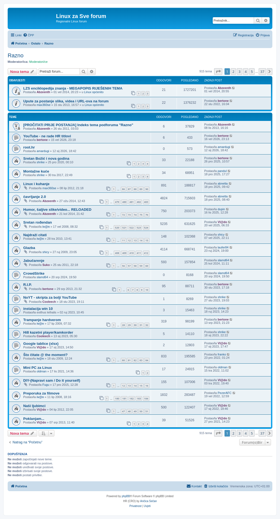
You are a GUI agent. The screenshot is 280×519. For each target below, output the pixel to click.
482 (139, 202)
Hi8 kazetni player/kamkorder (48, 332)
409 (124, 253)
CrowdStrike (34, 273)
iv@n (46, 226)
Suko (46, 264)
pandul (222, 171)
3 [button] (239, 71)
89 (140, 189)
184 (146, 398)
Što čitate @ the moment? (45, 355)
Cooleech (49, 301)
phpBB (126, 496)
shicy (221, 234)
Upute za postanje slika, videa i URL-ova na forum (66, 101)
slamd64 (223, 260)
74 (135, 215)
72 (123, 215)
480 (124, 202)
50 (140, 411)
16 (146, 385)
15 (146, 240)
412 (146, 253)
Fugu (45, 384)
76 (146, 215)
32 (146, 325)
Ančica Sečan (148, 501)
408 (117, 253)
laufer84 (223, 247)
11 (123, 240)
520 (117, 227)
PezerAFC (225, 393)
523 (139, 227)
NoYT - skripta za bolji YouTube (50, 297)
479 (117, 202)
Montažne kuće (36, 171)
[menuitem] (28, 35)
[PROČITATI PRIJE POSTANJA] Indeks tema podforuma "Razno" (78, 125)
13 (135, 240)
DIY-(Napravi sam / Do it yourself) (51, 380)
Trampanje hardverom (42, 320)
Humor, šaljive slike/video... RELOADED (57, 209)
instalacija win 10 (38, 309)
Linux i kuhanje (36, 184)
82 (135, 360)
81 (129, 360)
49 (135, 411)
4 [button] (246, 71)
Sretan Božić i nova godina (46, 158)
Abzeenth (43, 92)
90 (146, 189)
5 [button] (252, 71)
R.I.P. (27, 285)
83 (140, 360)
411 (139, 253)
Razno (16, 55)
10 (146, 290)
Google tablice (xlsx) (41, 344)
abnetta (223, 183)
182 (132, 398)
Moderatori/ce (38, 61)
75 (140, 215)
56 (123, 266)
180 (117, 398)
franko (222, 354)
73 (129, 215)
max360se (44, 104)
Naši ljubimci (34, 406)
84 (146, 360)
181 (124, 398)
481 (132, 202)
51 (146, 411)
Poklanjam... (33, 419)
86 (123, 189)
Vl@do (222, 222)
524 (146, 227)
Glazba (29, 248)
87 (129, 189)
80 (123, 360)
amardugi (43, 151)
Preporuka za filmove (41, 393)
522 (132, 227)
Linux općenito (94, 92)
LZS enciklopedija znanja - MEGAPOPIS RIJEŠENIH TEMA (72, 88)
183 (139, 398)
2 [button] (233, 71)
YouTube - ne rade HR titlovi (47, 136)
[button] (218, 71)
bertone (223, 100)
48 (129, 411)
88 (135, 189)
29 (129, 325)
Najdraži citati (35, 235)
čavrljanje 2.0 (34, 197)
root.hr (29, 147)
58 (135, 266)
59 (140, 266)
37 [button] (262, 71)
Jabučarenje (33, 261)
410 (132, 253)
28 (123, 325)
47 (123, 411)
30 (135, 325)
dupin (221, 209)
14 (140, 240)
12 (129, 240)
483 (146, 202)
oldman (41, 371)
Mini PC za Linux (37, 368)
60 (146, 266)
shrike (41, 162)
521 (124, 227)
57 (129, 266)
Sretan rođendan (37, 222)
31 (140, 325)
